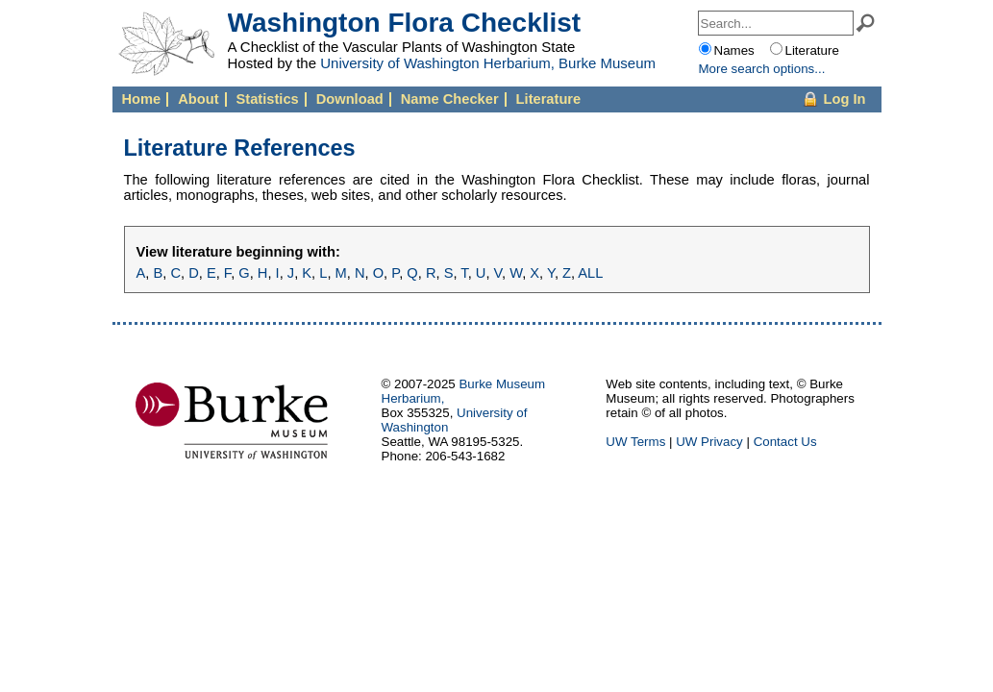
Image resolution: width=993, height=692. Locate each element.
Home (141, 99)
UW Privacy (709, 441)
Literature (549, 99)
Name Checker (450, 99)
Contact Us (785, 441)
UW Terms (635, 441)
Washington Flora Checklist (405, 22)
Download (350, 99)
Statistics (267, 99)
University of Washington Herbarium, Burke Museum (488, 63)
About (198, 99)
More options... (762, 69)
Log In (845, 99)
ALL (590, 273)
